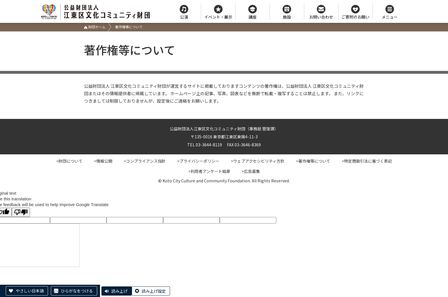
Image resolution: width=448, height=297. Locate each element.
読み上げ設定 (154, 291)
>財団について (69, 161)
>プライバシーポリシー (198, 161)
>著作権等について (313, 161)
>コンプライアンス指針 (145, 161)
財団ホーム (94, 26)
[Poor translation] (21, 212)
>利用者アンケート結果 (209, 171)
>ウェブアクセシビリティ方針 (258, 161)
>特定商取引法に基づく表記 (367, 161)
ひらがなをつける (77, 291)
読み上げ (119, 291)
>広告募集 (251, 171)
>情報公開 (103, 161)
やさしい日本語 (30, 291)
